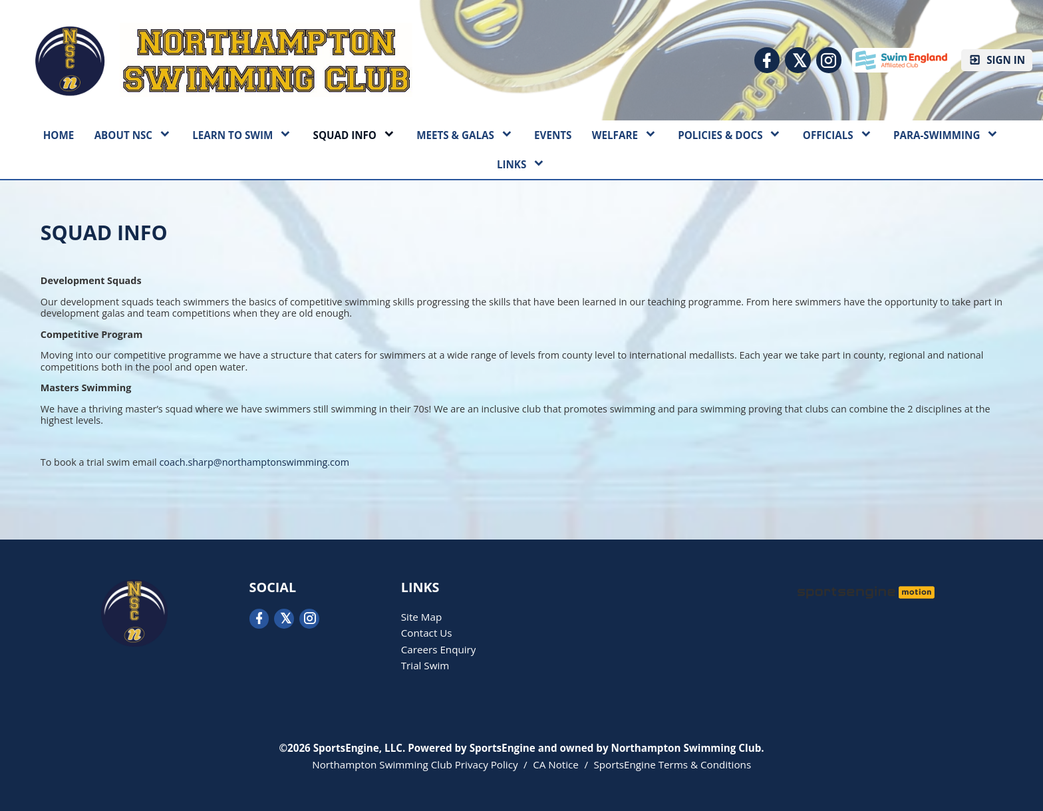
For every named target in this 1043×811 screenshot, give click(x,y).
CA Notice (556, 764)
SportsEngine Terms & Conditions (672, 764)
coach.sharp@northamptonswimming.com (254, 462)
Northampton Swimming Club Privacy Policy (415, 764)
